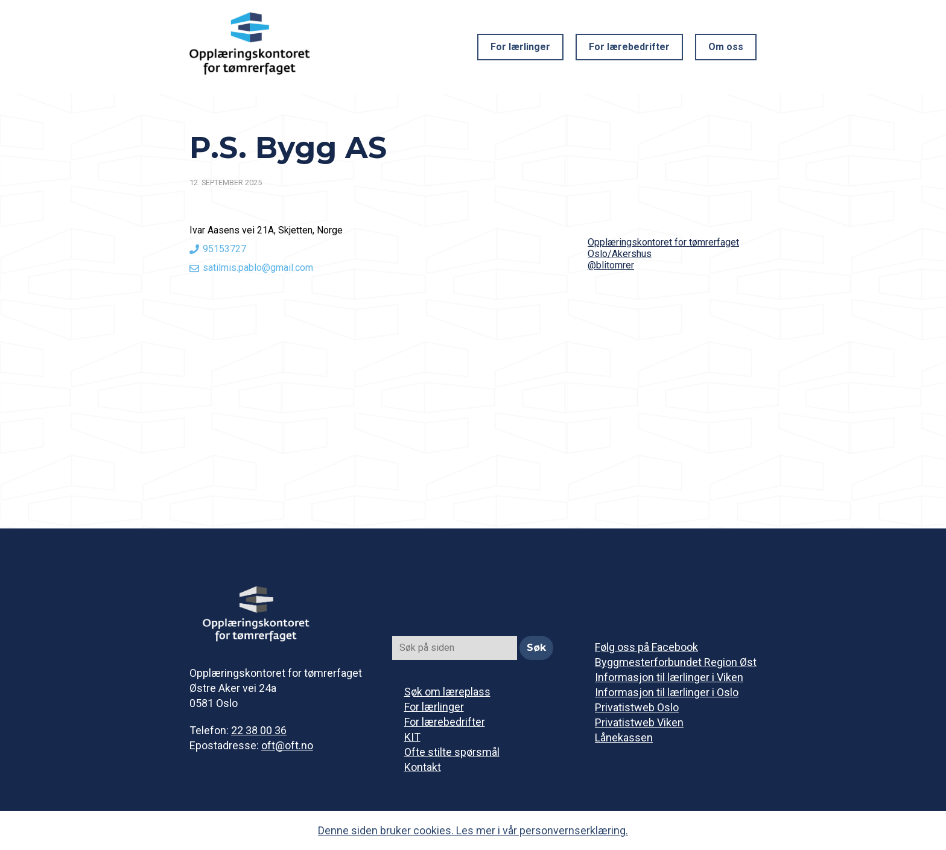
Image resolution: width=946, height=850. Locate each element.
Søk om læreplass (447, 691)
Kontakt (422, 767)
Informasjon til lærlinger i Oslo (666, 692)
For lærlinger (520, 46)
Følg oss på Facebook (646, 647)
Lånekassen (624, 737)
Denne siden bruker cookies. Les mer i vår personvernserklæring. (473, 830)
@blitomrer (611, 265)
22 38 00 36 (259, 730)
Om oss (725, 46)
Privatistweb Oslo (637, 707)
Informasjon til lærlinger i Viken (669, 677)
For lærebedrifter (629, 46)
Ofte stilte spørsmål (452, 752)
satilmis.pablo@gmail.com (258, 267)
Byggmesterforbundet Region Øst (676, 662)
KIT (412, 737)
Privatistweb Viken (639, 722)
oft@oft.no (287, 745)
